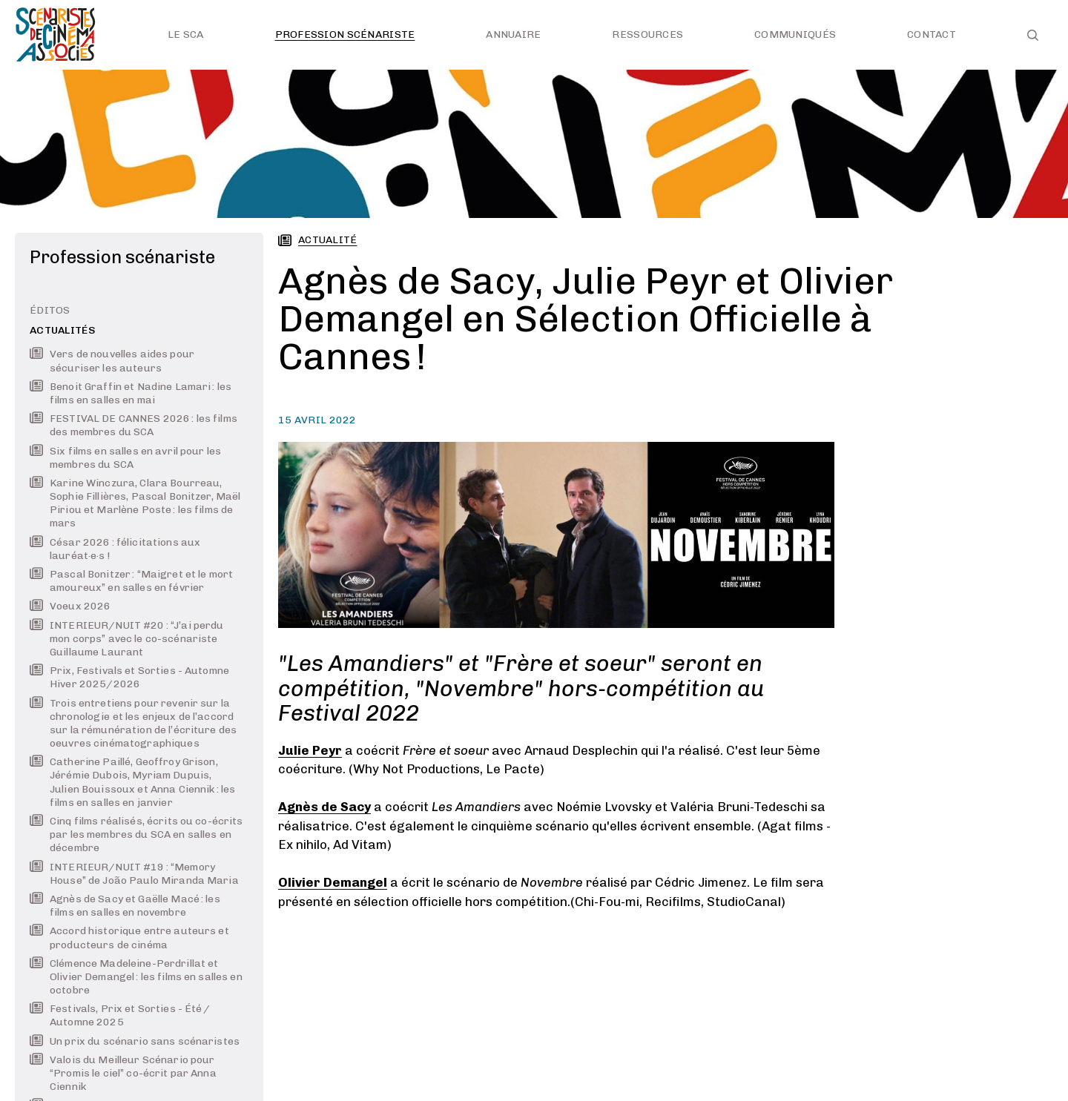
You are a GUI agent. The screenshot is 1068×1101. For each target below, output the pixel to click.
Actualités (63, 330)
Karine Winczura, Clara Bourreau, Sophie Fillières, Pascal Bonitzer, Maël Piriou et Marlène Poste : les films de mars (135, 503)
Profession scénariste (345, 34)
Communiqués (795, 34)
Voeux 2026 (70, 606)
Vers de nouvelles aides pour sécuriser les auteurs (112, 361)
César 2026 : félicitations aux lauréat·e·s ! (115, 549)
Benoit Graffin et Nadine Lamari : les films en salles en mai (130, 393)
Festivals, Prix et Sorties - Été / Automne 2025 (120, 1015)
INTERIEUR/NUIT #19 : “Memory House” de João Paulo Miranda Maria (134, 874)
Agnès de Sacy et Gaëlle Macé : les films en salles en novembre (125, 906)
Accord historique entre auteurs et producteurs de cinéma (129, 937)
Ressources (647, 34)
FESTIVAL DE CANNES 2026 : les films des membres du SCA (133, 425)
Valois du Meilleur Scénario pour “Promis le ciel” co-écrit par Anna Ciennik (123, 1073)
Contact (931, 34)
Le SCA (186, 34)
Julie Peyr (310, 750)
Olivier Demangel (332, 882)
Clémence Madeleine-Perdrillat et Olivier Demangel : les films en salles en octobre (136, 976)
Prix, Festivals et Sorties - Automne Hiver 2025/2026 (129, 677)
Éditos (50, 310)
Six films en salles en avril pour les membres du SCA (125, 458)
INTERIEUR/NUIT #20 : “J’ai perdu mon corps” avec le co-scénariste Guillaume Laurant (126, 638)
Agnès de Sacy (324, 806)
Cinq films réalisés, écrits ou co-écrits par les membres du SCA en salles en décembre (136, 834)
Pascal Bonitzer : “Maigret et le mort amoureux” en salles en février (131, 581)
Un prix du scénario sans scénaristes (135, 1041)
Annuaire (513, 34)
